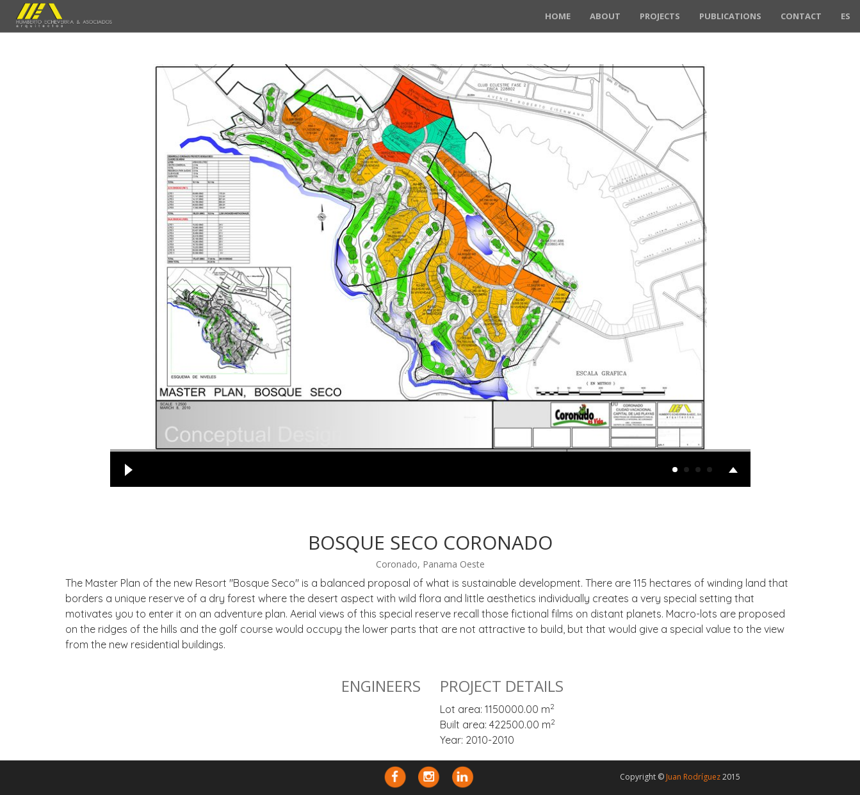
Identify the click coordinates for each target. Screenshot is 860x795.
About (605, 16)
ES (845, 16)
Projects (660, 16)
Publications (730, 16)
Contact (801, 16)
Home (558, 16)
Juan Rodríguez (693, 776)
